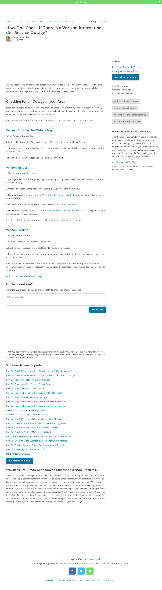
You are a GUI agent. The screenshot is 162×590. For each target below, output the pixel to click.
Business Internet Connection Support (62, 210)
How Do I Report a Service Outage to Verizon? (27, 397)
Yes (85, 559)
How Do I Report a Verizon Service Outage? (25, 388)
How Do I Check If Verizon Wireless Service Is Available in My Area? (36, 423)
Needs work (94, 559)
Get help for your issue (19, 460)
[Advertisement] (56, 62)
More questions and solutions (126, 71)
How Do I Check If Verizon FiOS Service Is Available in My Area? (34, 419)
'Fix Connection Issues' (67, 204)
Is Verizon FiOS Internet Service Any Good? (25, 410)
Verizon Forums (17, 230)
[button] (159, 2)
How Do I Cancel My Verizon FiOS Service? (25, 449)
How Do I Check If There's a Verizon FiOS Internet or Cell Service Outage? (39, 371)
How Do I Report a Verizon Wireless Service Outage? (29, 384)
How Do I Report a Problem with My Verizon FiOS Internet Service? (36, 406)
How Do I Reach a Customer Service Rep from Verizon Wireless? (35, 445)
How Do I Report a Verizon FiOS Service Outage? (28, 379)
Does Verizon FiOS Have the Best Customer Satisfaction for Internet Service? (40, 436)
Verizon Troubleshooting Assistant (58, 195)
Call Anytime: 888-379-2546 (124, 162)
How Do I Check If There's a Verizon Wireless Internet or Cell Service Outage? (41, 375)
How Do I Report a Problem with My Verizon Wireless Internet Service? (38, 401)
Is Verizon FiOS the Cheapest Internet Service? (27, 414)
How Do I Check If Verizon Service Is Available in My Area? (32, 427)
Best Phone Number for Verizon (126, 67)
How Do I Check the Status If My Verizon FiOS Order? (30, 432)
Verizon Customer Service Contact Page (24, 276)
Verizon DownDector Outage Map (29, 130)
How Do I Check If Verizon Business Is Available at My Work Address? (37, 440)
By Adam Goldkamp (22, 37)
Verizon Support (17, 167)
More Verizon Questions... (18, 454)
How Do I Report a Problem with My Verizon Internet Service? (34, 393)
